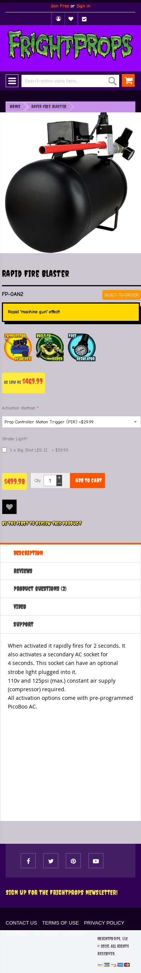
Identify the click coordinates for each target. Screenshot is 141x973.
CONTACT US (21, 923)
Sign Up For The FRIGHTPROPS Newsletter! (62, 892)
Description (28, 553)
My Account (58, 18)
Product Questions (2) (40, 588)
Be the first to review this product (41, 523)
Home (15, 106)
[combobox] (65, 81)
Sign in (83, 6)
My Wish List (71, 18)
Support (23, 624)
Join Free (60, 6)
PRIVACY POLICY (104, 923)
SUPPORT (75, 934)
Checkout (84, 18)
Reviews (23, 571)
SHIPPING (17, 934)
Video (20, 606)
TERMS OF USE (60, 923)
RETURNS (46, 934)
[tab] (70, 553)
